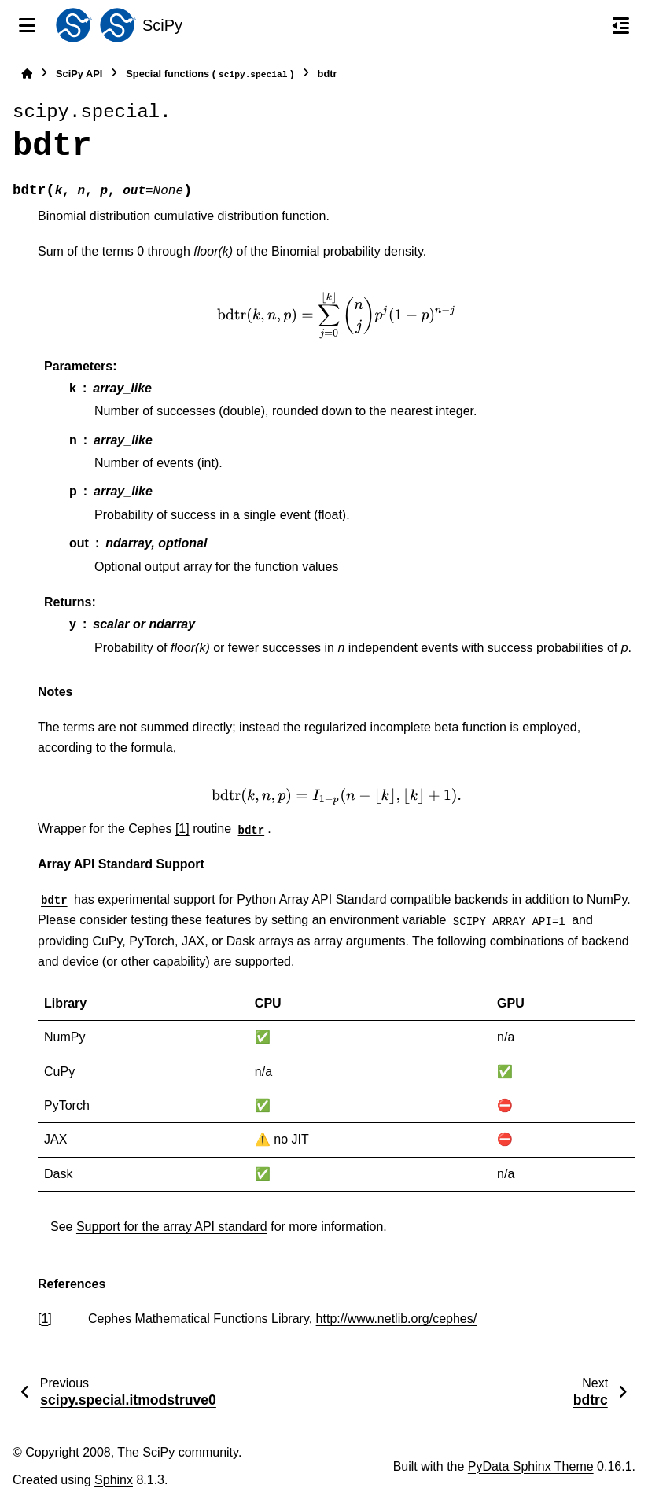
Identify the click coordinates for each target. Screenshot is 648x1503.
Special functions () (209, 74)
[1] (182, 828)
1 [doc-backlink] (44, 1318)
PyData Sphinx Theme (531, 1466)
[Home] (26, 73)
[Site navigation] (27, 25)
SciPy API (79, 73)
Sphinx (113, 1479)
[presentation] (336, 315)
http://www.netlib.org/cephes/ (396, 1318)
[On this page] (620, 25)
